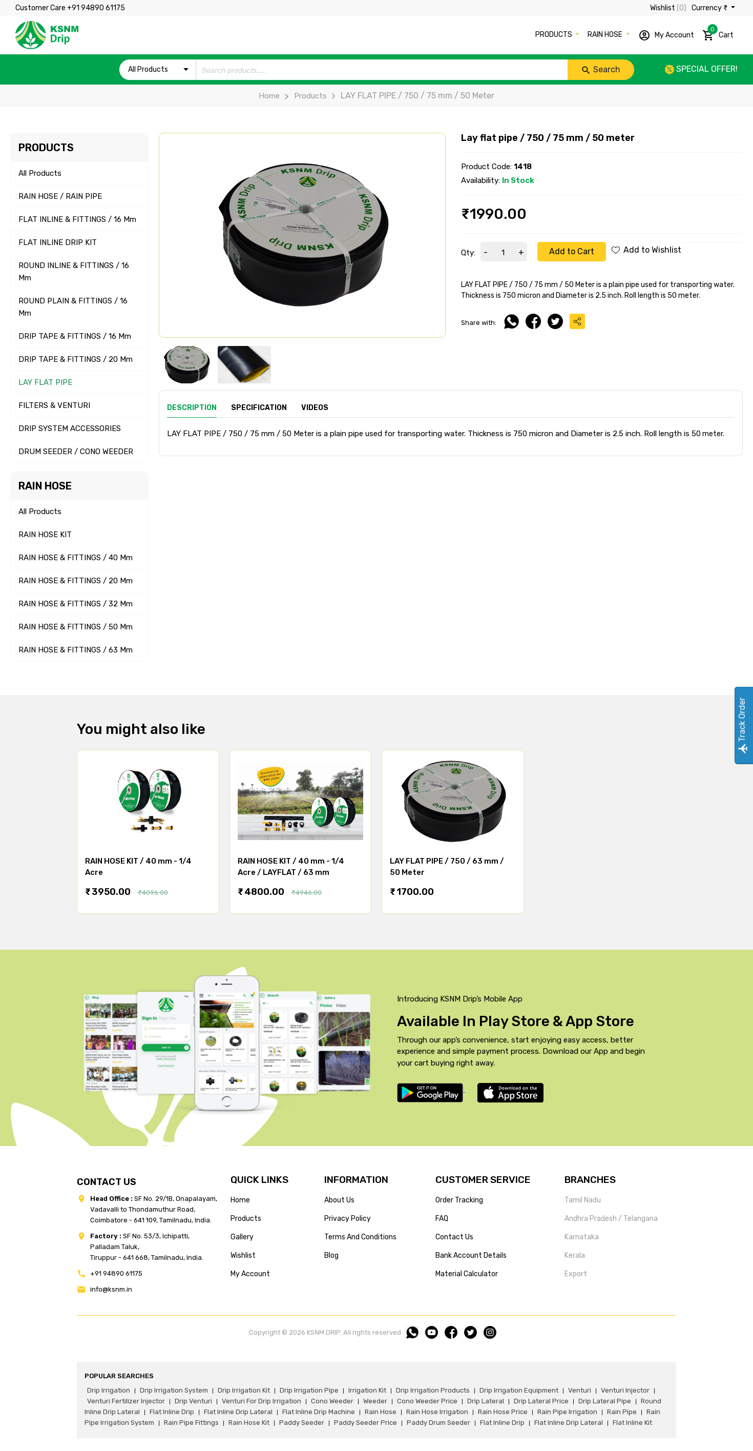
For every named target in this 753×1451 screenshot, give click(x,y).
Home (269, 95)
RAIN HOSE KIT (45, 534)
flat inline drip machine (318, 1412)
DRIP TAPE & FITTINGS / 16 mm (74, 336)
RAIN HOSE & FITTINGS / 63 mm (75, 650)
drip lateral (485, 1401)
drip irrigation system (174, 1390)
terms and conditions (360, 1237)
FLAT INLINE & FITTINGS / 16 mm (77, 219)
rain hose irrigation (437, 1412)
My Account (666, 35)
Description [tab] (192, 407)
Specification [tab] (259, 407)
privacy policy (347, 1218)
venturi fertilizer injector (126, 1401)
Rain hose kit (248, 1422)
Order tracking (459, 1200)
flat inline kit (632, 1422)
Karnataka (581, 1237)
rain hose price (503, 1412)
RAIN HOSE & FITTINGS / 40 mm (75, 557)
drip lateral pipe (604, 1401)
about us (339, 1200)
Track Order (742, 725)
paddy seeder (301, 1422)
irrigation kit (367, 1390)
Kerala (574, 1255)
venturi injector (625, 1390)
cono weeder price (427, 1401)
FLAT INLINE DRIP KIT (57, 242)
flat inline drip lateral (238, 1412)
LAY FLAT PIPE (45, 382)
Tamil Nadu (582, 1200)
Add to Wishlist (646, 250)
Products (303, 95)
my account (250, 1274)
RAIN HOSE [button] (606, 34)
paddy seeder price (365, 1422)
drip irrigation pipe (309, 1390)
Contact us (454, 1237)
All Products (39, 173)
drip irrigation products (433, 1390)
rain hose (380, 1412)
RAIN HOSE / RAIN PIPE (60, 196)
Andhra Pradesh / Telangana (611, 1218)
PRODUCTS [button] (554, 34)
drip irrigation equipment (518, 1390)
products (246, 1218)
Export (575, 1274)
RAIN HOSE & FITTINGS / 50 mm (75, 626)
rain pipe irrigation (567, 1412)
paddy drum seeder (438, 1422)
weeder (375, 1401)
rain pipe (622, 1412)
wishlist (243, 1255)
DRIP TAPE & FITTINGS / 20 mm (75, 359)
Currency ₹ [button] (710, 8)
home (240, 1200)
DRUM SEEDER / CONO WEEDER (75, 451)
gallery (242, 1237)
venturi (579, 1390)
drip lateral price (541, 1401)
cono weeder (332, 1401)
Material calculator (466, 1274)
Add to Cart (571, 251)
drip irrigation (108, 1390)
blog (331, 1255)
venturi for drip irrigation (261, 1401)
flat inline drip (172, 1412)
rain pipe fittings (191, 1422)
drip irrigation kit (244, 1390)
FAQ (441, 1218)
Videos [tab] (314, 407)
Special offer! (701, 69)
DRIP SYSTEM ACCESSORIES (69, 428)
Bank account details (471, 1255)
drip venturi (193, 1401)
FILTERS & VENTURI (54, 405)
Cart (718, 33)
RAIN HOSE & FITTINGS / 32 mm (75, 603)
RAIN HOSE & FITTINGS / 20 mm (75, 580)
